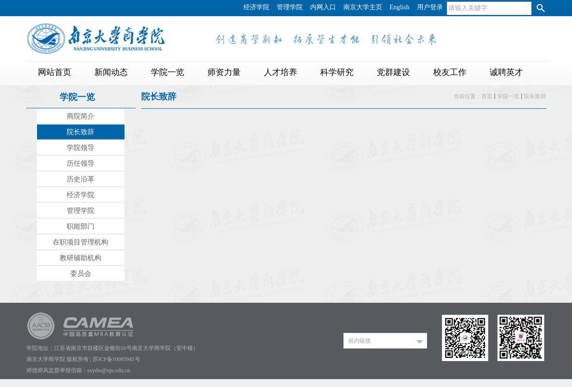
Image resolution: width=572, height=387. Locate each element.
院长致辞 (535, 96)
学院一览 (508, 96)
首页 (486, 96)
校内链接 (359, 340)
